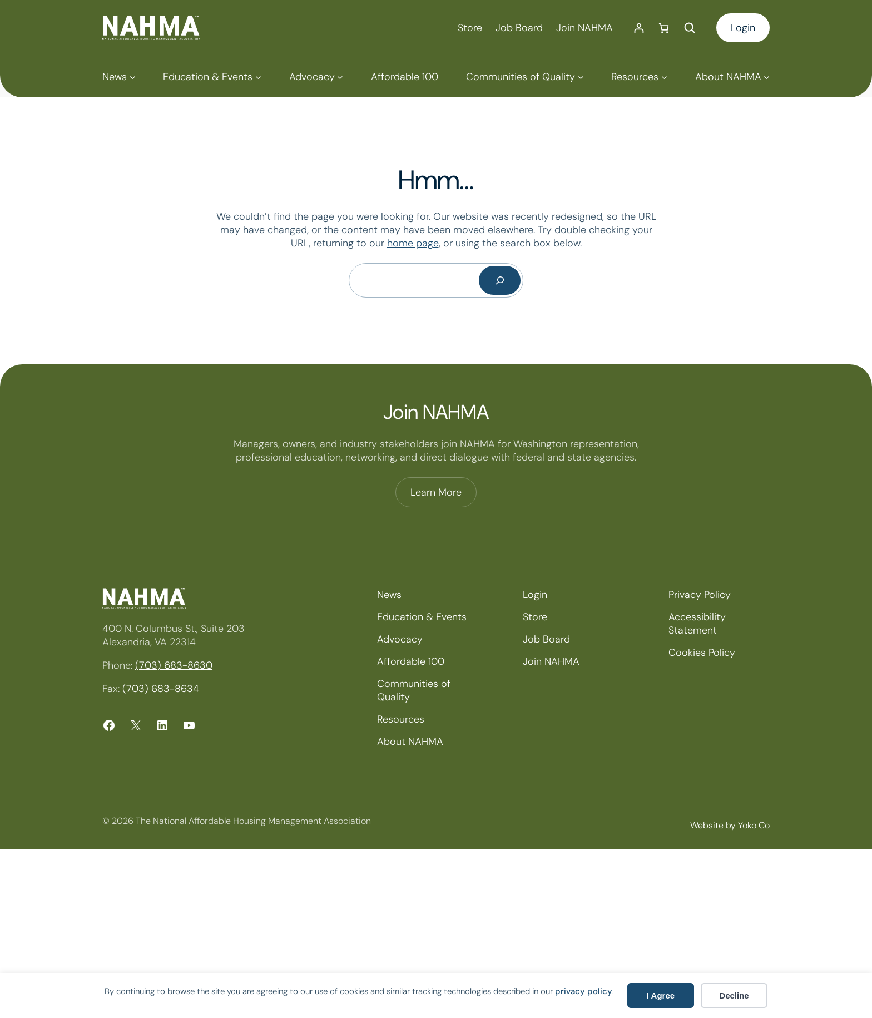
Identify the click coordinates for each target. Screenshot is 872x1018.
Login (743, 27)
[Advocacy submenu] (316, 77)
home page (413, 243)
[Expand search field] (689, 28)
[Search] (500, 280)
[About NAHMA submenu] (732, 77)
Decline (734, 995)
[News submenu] (118, 77)
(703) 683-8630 (173, 665)
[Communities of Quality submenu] (524, 77)
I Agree (661, 995)
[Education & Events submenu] (212, 77)
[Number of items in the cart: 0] (663, 28)
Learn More (436, 492)
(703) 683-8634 (160, 688)
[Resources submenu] (639, 77)
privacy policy (583, 991)
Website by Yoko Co (730, 825)
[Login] (638, 28)
